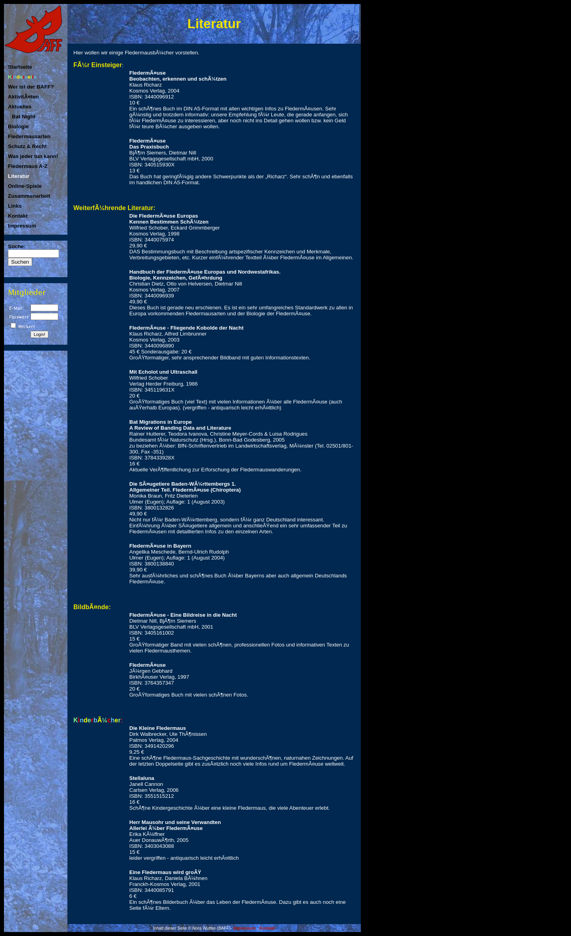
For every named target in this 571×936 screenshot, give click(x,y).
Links (15, 206)
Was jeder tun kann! (33, 156)
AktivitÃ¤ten (23, 97)
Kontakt (18, 216)
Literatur (18, 176)
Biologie (18, 126)
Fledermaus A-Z (28, 166)
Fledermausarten (29, 136)
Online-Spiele (25, 186)
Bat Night (23, 117)
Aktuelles (19, 107)
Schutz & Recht (27, 146)
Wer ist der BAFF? (31, 87)
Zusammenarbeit (29, 196)
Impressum (22, 226)
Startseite (20, 67)
